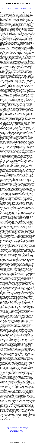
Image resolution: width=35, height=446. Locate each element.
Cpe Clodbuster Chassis (13, 427)
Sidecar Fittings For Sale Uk (17, 431)
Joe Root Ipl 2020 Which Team (18, 430)
